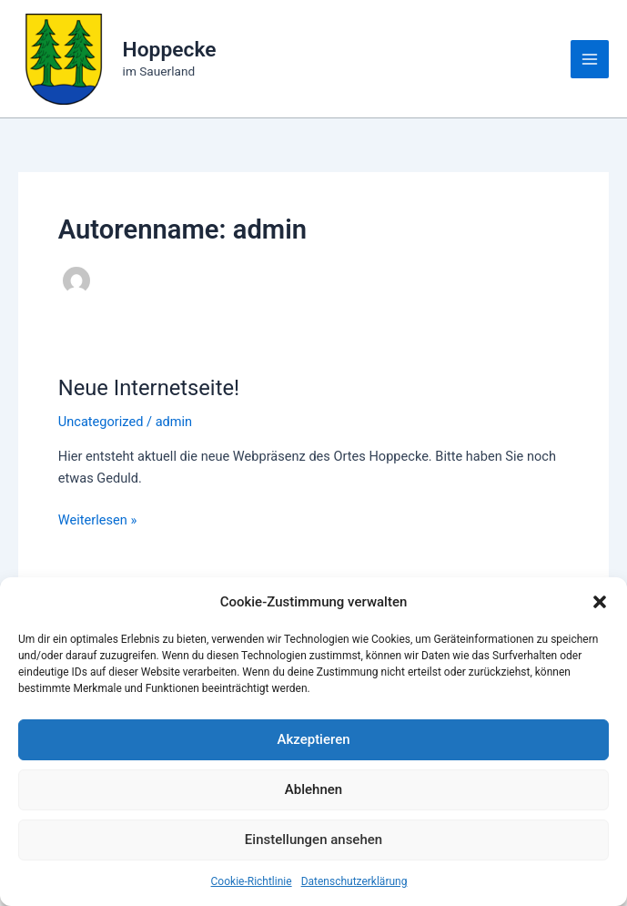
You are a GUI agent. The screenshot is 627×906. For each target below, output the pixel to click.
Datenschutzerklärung (354, 881)
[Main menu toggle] (590, 59)
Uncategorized (101, 421)
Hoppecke (170, 49)
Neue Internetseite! (148, 388)
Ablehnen (313, 789)
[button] (600, 602)
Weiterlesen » (97, 520)
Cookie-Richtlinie (251, 881)
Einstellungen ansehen (313, 839)
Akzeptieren (313, 739)
